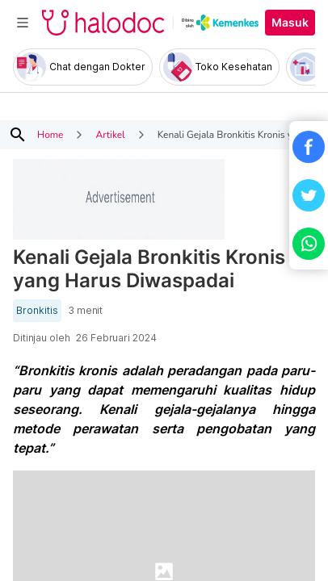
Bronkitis (37, 310)
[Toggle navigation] (22, 23)
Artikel (109, 134)
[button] (308, 146)
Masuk (290, 22)
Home (50, 134)
